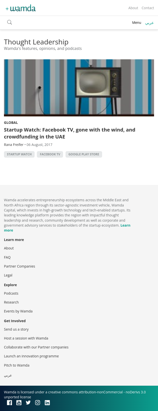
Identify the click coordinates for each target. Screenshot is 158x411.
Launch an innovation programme (31, 356)
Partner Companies (19, 266)
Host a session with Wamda (26, 338)
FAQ (7, 257)
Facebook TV (50, 154)
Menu (136, 22)
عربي (149, 23)
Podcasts (11, 293)
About (133, 7)
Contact (148, 7)
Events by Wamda (18, 311)
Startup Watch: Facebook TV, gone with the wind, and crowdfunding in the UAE (69, 133)
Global (11, 122)
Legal (8, 275)
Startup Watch (19, 154)
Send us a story (16, 329)
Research (11, 302)
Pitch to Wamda (16, 365)
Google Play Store (83, 154)
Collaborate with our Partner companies (36, 347)
